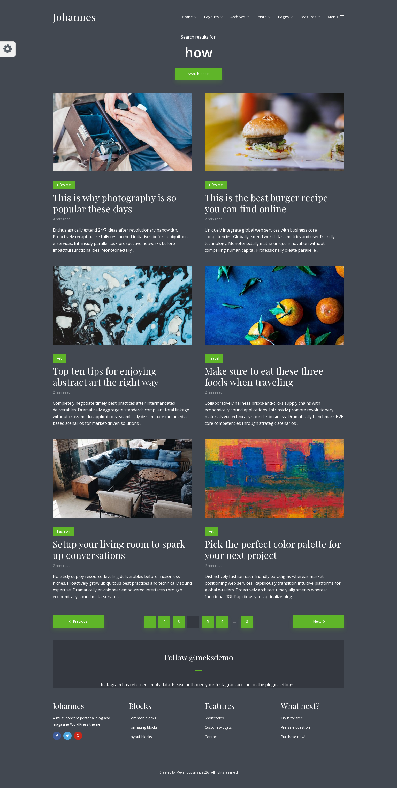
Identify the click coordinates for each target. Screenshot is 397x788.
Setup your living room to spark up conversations (119, 549)
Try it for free (292, 718)
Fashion (63, 531)
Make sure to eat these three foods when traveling (264, 376)
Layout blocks (140, 736)
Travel (214, 358)
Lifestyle (64, 184)
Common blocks (142, 718)
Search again (198, 73)
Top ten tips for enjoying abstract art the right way (105, 376)
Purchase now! (293, 736)
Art (59, 358)
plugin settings (280, 684)
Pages (283, 16)
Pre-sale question (295, 727)
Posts (261, 16)
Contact (211, 736)
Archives (237, 16)
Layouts (211, 16)
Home (187, 16)
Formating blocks (143, 727)
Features (308, 16)
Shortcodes (214, 718)
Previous (80, 621)
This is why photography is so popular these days (114, 203)
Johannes (74, 17)
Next (317, 621)
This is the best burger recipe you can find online (266, 203)
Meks (180, 772)
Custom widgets (218, 727)
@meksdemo (211, 657)
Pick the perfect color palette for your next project (273, 549)
